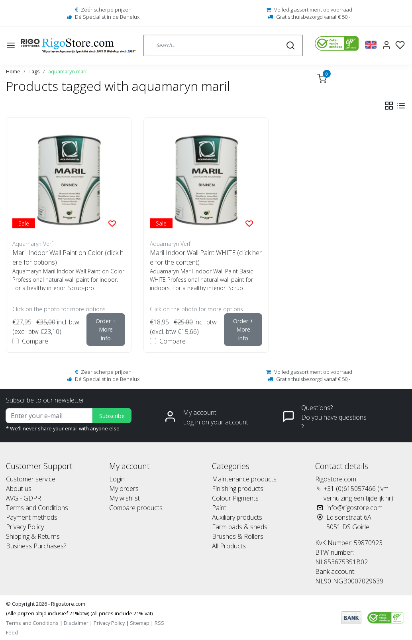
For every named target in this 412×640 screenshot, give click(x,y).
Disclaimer (76, 622)
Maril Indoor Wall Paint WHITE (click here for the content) (206, 257)
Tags (34, 71)
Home (13, 71)
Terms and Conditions (37, 507)
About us (18, 488)
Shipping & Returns (33, 536)
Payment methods (31, 517)
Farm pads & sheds (239, 526)
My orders (124, 488)
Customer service (30, 479)
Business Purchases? (36, 546)
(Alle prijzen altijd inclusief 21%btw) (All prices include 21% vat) (79, 613)
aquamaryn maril (68, 71)
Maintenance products (244, 479)
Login (117, 479)
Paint (219, 507)
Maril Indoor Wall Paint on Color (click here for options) (68, 257)
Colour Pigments (235, 498)
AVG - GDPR (23, 498)
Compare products (136, 507)
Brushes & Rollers (237, 536)
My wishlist (124, 498)
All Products (229, 546)
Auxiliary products (237, 517)
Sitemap (139, 622)
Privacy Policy (25, 526)
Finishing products (237, 488)
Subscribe (112, 416)
